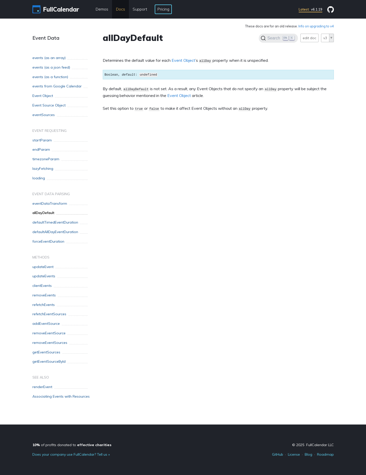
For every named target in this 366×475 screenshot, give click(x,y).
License (294, 454)
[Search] (278, 38)
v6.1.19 (310, 9)
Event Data (45, 38)
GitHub (277, 454)
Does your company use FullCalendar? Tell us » (71, 454)
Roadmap (325, 454)
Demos (101, 9)
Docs (120, 9)
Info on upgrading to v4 (316, 26)
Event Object (183, 60)
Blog (308, 454)
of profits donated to (72, 445)
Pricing (163, 9)
